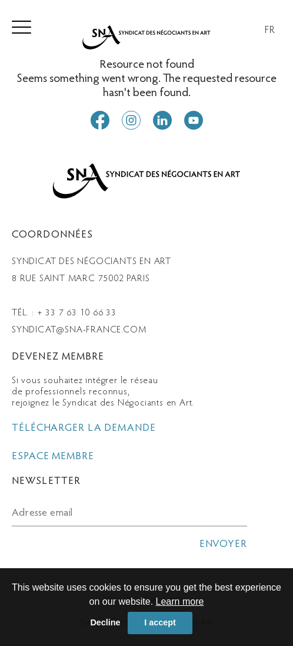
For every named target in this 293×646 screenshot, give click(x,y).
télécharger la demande (84, 428)
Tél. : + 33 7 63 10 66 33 (64, 313)
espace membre (53, 456)
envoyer (223, 544)
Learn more (180, 601)
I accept (160, 622)
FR (270, 30)
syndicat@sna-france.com (79, 330)
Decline (105, 622)
